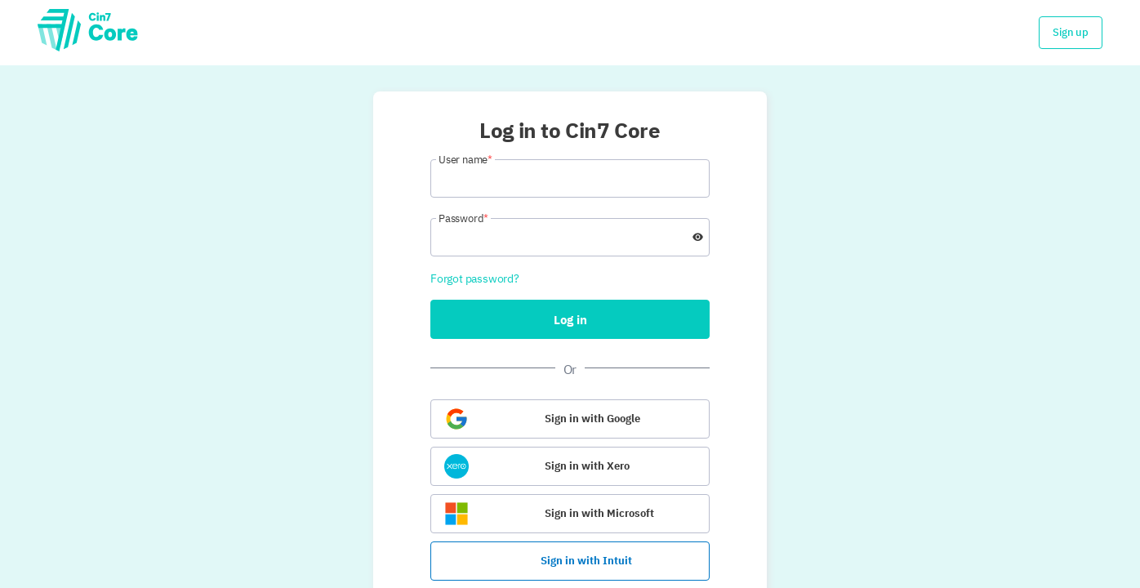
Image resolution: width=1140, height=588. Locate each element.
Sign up (1071, 32)
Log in (570, 319)
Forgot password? (474, 278)
